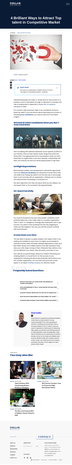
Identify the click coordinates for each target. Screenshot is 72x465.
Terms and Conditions (53, 460)
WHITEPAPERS (13, 449)
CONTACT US (13, 458)
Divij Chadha (22, 81)
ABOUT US (12, 443)
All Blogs (12, 33)
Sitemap (60, 460)
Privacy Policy (44, 460)
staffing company (34, 263)
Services (12, 446)
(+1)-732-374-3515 (53, 450)
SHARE (12, 81)
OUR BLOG (13, 452)
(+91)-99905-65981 (52, 452)
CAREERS (12, 455)
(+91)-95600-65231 (49, 456)
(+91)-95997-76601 (51, 454)
